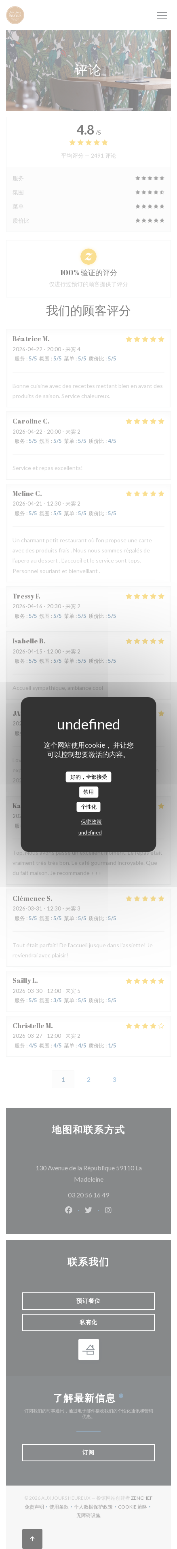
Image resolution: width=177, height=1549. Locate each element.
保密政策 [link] (91, 821)
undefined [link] (90, 832)
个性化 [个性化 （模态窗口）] (89, 806)
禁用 (88, 791)
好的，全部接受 (88, 776)
